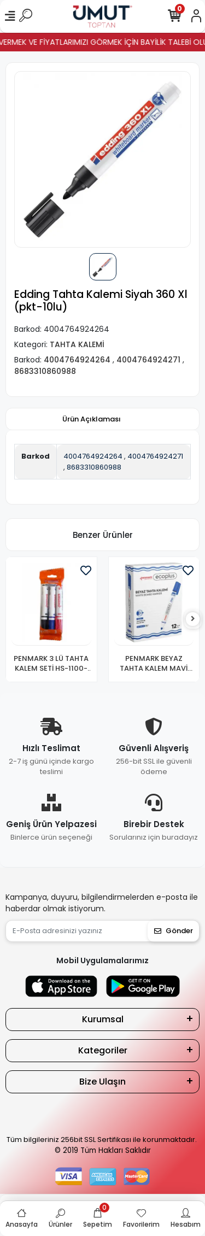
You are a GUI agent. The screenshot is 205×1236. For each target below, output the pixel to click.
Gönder (173, 930)
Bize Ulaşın (102, 1081)
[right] (193, 619)
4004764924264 (92, 456)
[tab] (91, 419)
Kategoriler (102, 1050)
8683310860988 (94, 467)
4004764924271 (155, 456)
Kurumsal (103, 1019)
